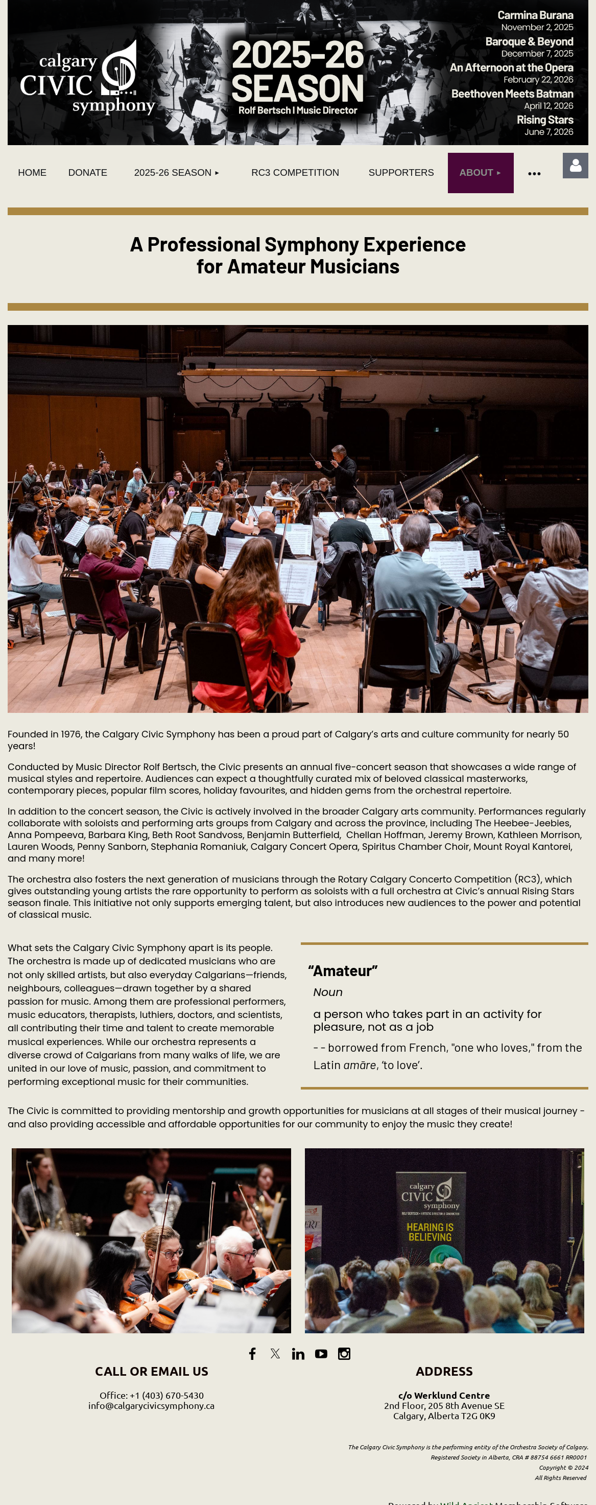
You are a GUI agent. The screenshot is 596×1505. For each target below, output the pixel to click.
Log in (575, 165)
